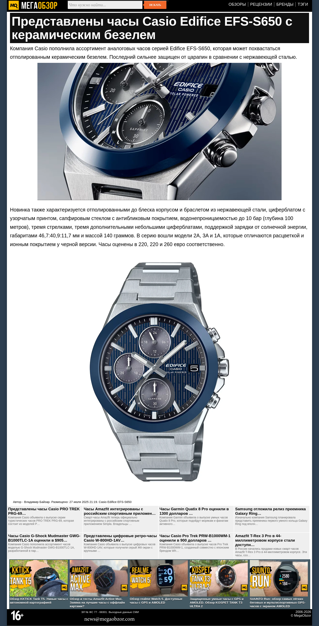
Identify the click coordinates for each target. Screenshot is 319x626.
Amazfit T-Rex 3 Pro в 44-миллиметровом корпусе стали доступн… (265, 540)
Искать (155, 5)
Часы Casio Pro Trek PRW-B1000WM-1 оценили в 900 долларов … (195, 538)
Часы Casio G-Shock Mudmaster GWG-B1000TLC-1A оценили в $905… (44, 538)
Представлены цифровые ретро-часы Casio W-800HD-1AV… (120, 538)
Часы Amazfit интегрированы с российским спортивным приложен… (120, 511)
